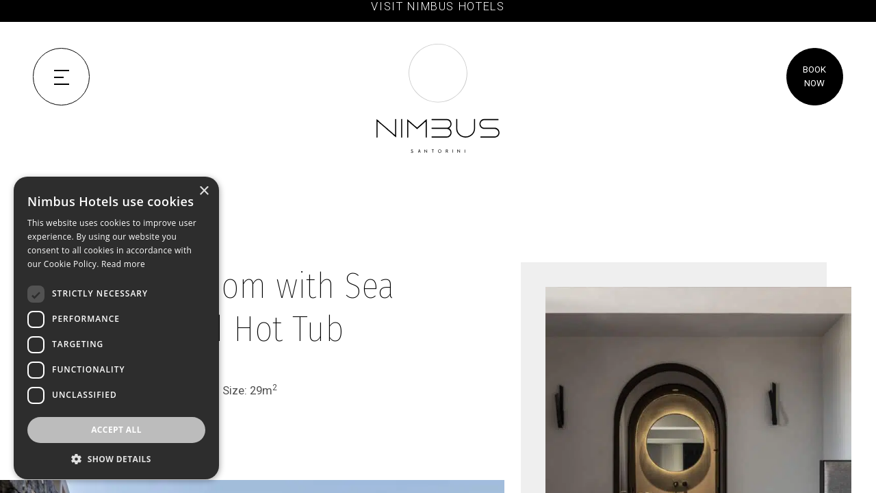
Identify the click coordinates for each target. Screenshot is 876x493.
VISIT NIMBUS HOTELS (437, 6)
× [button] (203, 191)
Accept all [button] (116, 429)
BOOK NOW (814, 76)
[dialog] (116, 328)
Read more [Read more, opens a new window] (123, 264)
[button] (116, 459)
